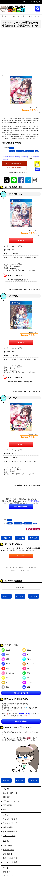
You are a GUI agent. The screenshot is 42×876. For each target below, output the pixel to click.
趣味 (26, 673)
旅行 (26, 668)
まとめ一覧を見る (10, 831)
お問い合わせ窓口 (10, 858)
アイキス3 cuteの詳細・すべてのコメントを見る (24, 289)
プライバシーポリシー (12, 801)
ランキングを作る (10, 823)
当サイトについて (10, 793)
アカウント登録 (9, 836)
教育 (5, 687)
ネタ (5, 682)
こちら (31, 158)
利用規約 (6, 797)
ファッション (8, 673)
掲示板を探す (8, 827)
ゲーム (11, 147)
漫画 (5, 654)
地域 (26, 687)
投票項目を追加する (21, 721)
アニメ (26, 650)
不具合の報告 (8, 850)
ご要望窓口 (7, 854)
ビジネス (27, 682)
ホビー (5, 663)
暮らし (26, 677)
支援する (6, 872)
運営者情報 (7, 805)
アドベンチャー (30, 151)
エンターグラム (20, 151)
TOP (5, 16)
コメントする (21, 556)
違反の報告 (7, 845)
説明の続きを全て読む (12, 143)
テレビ (26, 659)
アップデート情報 (10, 862)
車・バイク (28, 663)
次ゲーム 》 (33, 538)
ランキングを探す (10, 819)
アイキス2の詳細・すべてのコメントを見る (25, 391)
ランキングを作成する (21, 693)
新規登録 (28, 738)
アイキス (12, 151)
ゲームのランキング (15, 16)
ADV (37, 151)
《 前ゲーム (6, 538)
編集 (37, 170)
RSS (4, 809)
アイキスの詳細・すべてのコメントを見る (26, 485)
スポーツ (6, 668)
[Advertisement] (21, 52)
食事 (5, 677)
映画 (5, 659)
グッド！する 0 (33, 529)
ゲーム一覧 (20, 538)
